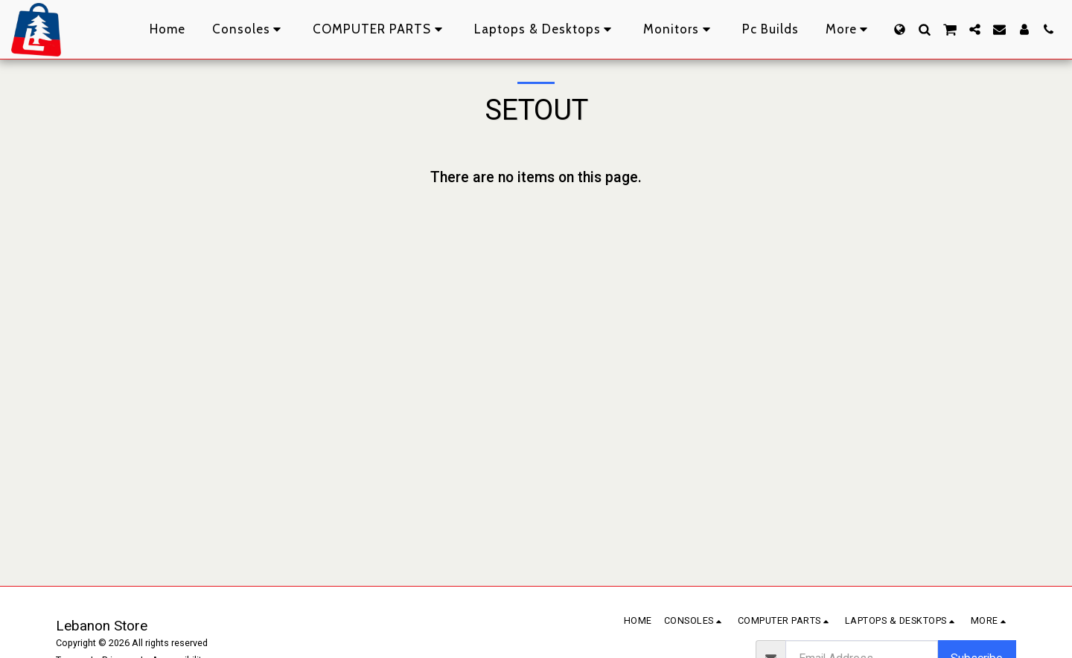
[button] (924, 29)
